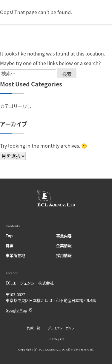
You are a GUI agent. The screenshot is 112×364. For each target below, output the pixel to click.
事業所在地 (15, 255)
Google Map (16, 310)
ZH (62, 339)
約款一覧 (33, 328)
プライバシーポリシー (63, 328)
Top (9, 236)
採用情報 (64, 255)
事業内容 (64, 236)
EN (55, 339)
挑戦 (9, 245)
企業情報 (64, 245)
